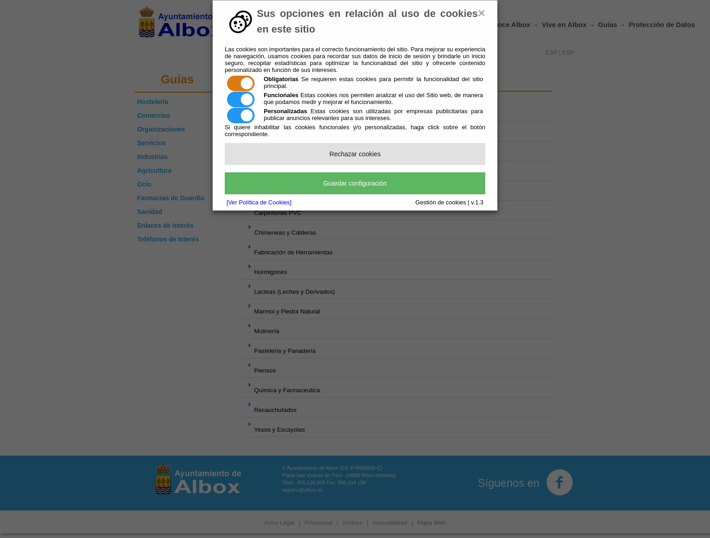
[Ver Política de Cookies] (259, 202)
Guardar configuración (355, 183)
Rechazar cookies (354, 154)
